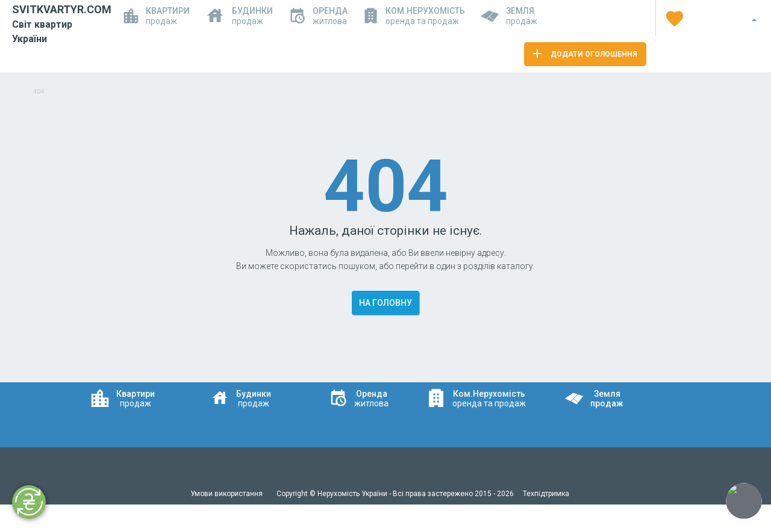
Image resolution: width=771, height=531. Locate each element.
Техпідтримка (546, 493)
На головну (385, 303)
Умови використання (227, 493)
